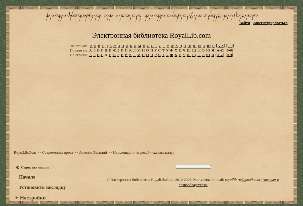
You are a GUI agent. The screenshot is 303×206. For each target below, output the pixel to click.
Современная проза (56, 143)
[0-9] (230, 37)
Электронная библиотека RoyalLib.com (151, 27)
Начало (26, 167)
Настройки (32, 188)
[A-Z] (220, 37)
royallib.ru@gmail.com (227, 170)
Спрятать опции (34, 158)
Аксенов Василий (92, 143)
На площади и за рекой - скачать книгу (142, 143)
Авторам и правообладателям (271, 170)
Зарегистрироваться (272, 22)
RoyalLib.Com (24, 143)
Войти (246, 22)
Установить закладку (41, 178)
